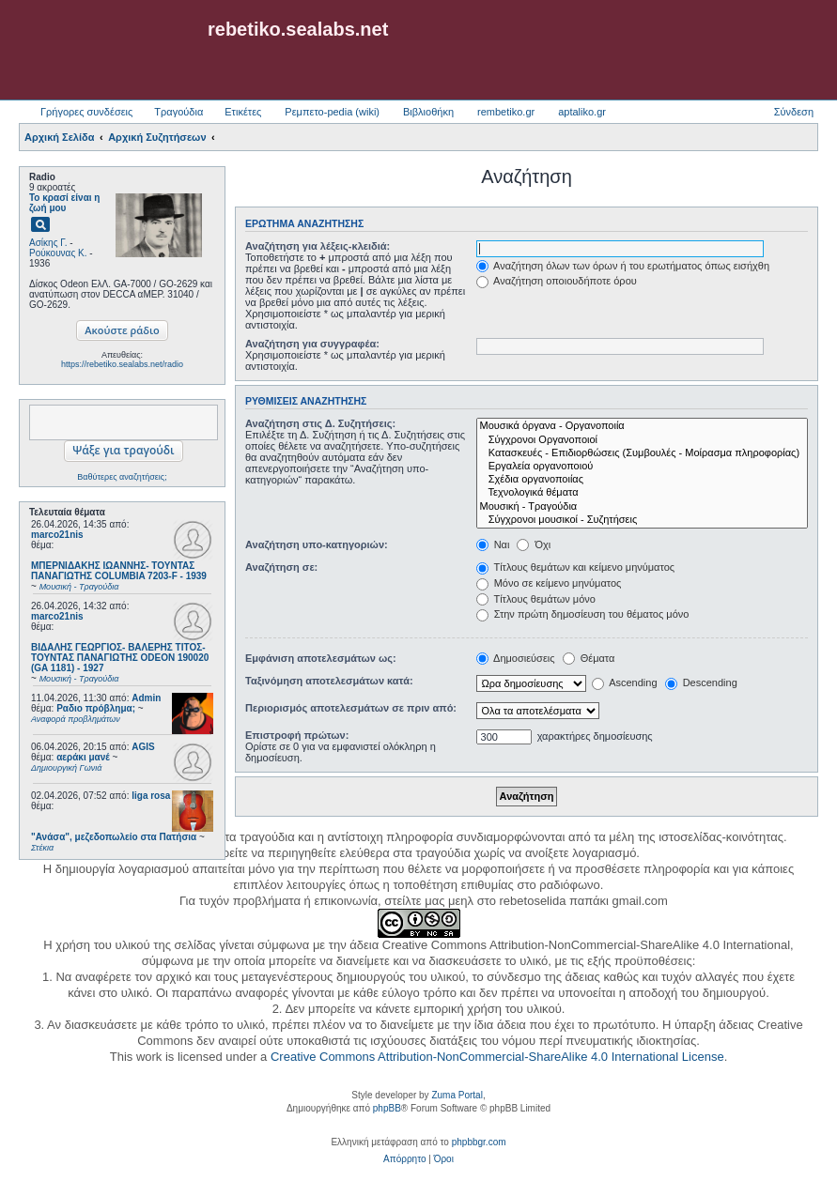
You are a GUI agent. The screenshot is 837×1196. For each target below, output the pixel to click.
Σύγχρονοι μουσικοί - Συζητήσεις (642, 520)
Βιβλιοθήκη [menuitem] (428, 111)
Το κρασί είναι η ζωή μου (64, 202)
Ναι (493, 544)
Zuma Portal (456, 1095)
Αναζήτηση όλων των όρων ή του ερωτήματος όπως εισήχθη (622, 265)
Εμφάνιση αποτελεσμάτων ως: (320, 658)
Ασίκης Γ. (48, 243)
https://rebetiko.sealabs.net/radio (122, 364)
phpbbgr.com (479, 1142)
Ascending (625, 682)
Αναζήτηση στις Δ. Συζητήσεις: (320, 423)
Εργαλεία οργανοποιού (642, 466)
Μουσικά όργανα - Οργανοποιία (642, 426)
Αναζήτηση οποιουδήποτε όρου (556, 280)
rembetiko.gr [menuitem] (506, 111)
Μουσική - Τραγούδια (642, 507)
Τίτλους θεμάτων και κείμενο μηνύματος (575, 567)
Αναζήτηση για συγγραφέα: (312, 343)
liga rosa (151, 795)
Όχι (533, 544)
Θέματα (589, 658)
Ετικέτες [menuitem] (243, 111)
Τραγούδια (178, 111)
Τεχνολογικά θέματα (642, 492)
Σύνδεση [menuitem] (794, 111)
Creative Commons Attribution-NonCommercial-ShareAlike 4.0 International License (497, 1057)
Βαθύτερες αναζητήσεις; (121, 477)
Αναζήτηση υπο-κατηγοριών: (316, 544)
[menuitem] (404, 1159)
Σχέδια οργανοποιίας (642, 479)
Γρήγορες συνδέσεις (86, 111)
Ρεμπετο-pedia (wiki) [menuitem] (332, 111)
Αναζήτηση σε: (281, 567)
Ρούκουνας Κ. (57, 253)
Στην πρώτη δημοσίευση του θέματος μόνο (583, 614)
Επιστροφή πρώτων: (297, 735)
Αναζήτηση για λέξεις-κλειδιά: (317, 246)
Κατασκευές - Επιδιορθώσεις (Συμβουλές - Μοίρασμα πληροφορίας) (642, 453)
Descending (701, 682)
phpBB (387, 1108)
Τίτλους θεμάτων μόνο (536, 599)
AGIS (143, 747)
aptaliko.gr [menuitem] (582, 111)
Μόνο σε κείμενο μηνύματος (549, 583)
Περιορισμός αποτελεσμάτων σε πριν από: (351, 707)
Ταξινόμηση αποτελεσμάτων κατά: (329, 680)
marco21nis (57, 534)
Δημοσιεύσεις (515, 658)
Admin (146, 698)
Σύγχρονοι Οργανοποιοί (642, 440)
